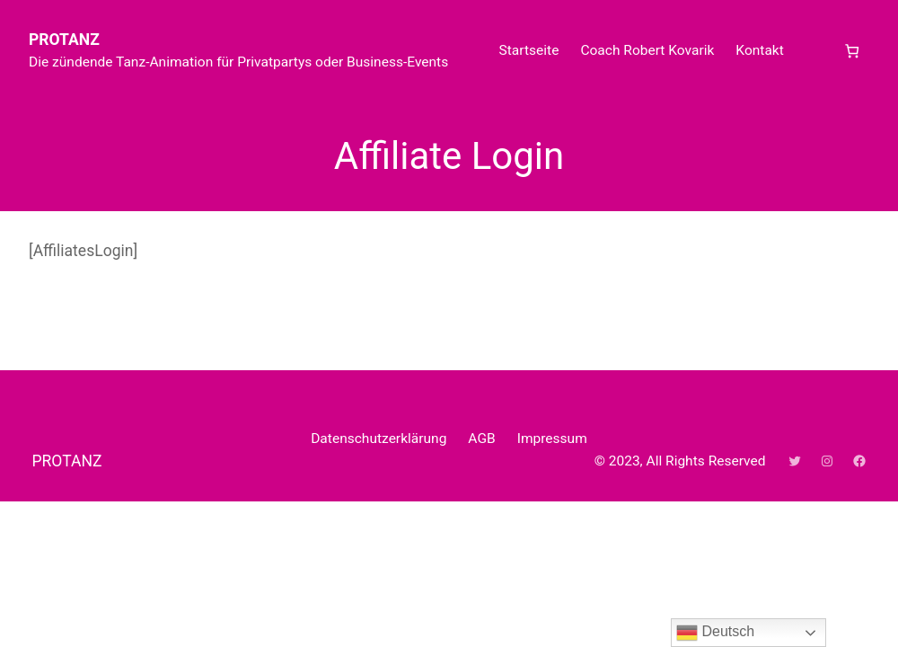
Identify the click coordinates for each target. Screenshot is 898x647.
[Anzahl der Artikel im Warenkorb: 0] (851, 50)
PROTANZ (64, 40)
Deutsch (715, 632)
